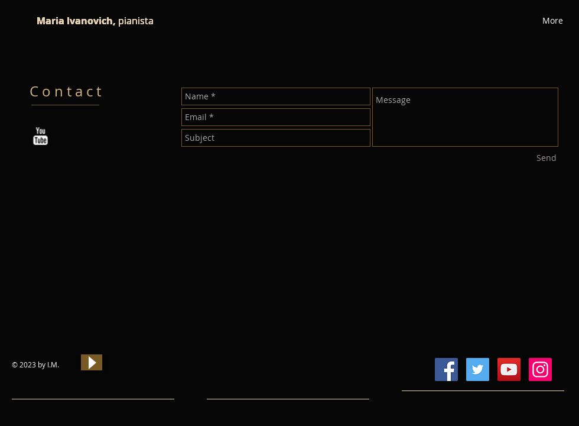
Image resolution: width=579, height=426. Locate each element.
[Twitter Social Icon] (477, 369)
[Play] (91, 362)
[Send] (547, 158)
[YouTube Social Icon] (509, 369)
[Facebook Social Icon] (446, 369)
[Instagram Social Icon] (540, 369)
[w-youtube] (40, 136)
